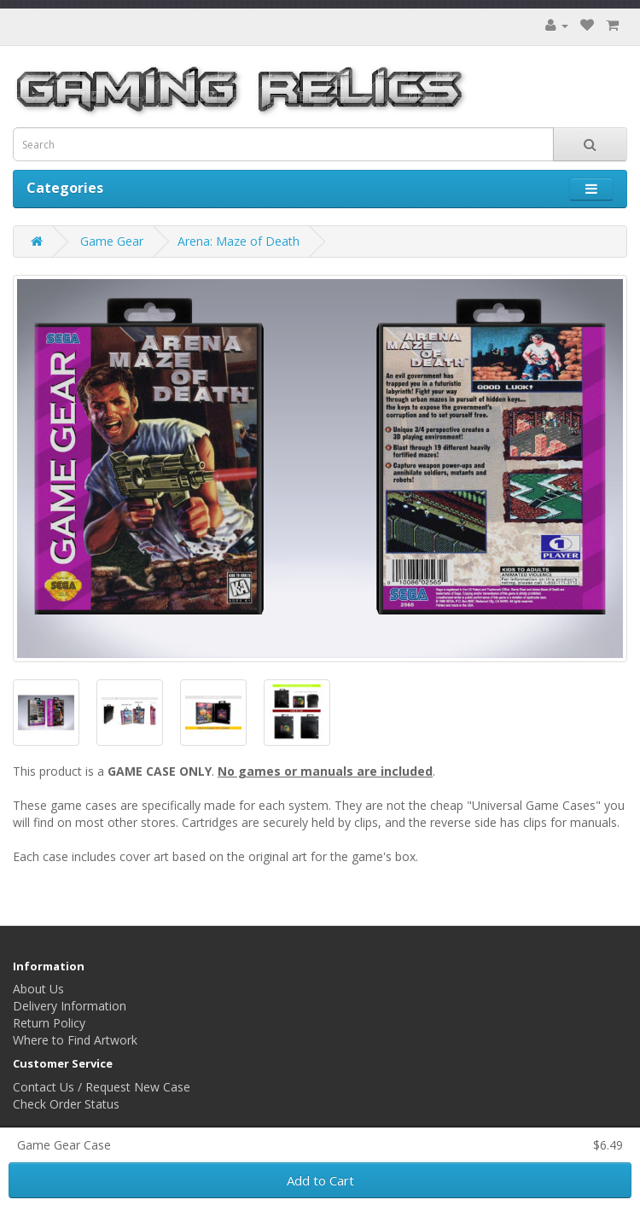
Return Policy (49, 1023)
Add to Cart (320, 1180)
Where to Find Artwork (75, 1040)
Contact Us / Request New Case (101, 1087)
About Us (38, 989)
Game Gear (111, 241)
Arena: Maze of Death (238, 241)
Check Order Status (66, 1104)
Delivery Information (69, 1006)
